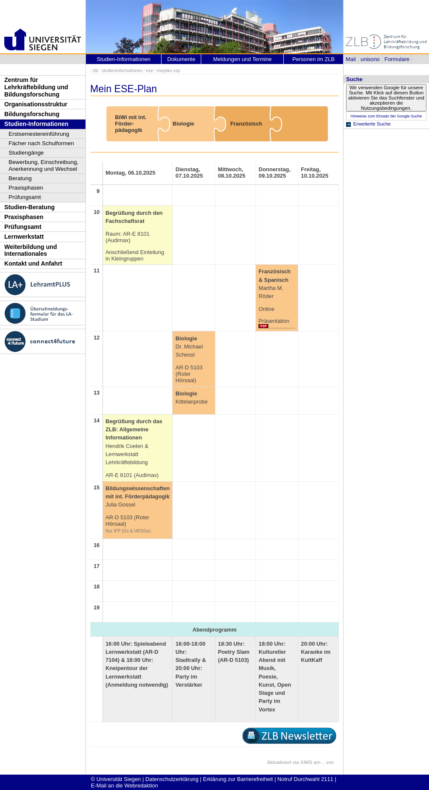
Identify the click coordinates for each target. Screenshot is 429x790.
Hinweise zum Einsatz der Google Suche (386, 116)
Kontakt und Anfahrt (33, 263)
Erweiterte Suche (372, 123)
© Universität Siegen (116, 779)
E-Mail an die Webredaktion (124, 785)
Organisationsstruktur (36, 104)
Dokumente (181, 59)
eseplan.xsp (168, 70)
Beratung (20, 178)
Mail (351, 59)
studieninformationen (122, 70)
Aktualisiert (279, 762)
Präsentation (274, 321)
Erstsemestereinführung (39, 134)
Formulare (397, 59)
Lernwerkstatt (24, 236)
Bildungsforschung (31, 114)
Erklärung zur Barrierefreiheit (238, 779)
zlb (95, 70)
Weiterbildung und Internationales (30, 250)
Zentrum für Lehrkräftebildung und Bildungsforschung (36, 86)
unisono (370, 59)
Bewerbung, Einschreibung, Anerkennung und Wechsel (44, 165)
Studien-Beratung (29, 207)
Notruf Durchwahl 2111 (305, 779)
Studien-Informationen (36, 123)
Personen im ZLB (313, 59)
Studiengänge (26, 152)
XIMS (306, 762)
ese (149, 70)
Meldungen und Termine (242, 59)
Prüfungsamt (25, 197)
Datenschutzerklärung (171, 779)
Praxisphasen (26, 187)
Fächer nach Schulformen (41, 143)
